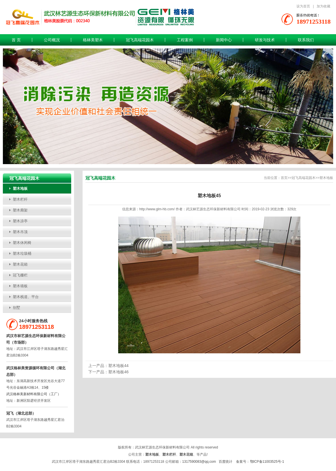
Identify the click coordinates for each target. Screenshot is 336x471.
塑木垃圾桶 (22, 253)
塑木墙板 (20, 286)
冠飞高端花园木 (140, 40)
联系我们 (306, 40)
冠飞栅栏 (20, 275)
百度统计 (225, 462)
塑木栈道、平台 (26, 297)
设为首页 (303, 6)
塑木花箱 (20, 264)
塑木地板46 (118, 372)
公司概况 (52, 40)
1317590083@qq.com (199, 462)
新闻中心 (224, 40)
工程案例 (185, 40)
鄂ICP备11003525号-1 (267, 462)
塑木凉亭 (20, 221)
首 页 (16, 40)
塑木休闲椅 (22, 242)
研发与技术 (265, 40)
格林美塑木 (93, 40)
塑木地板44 (118, 365)
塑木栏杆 (20, 199)
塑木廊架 (20, 210)
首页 (284, 178)
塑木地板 (20, 188)
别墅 (16, 307)
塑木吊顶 (20, 232)
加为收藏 (323, 6)
